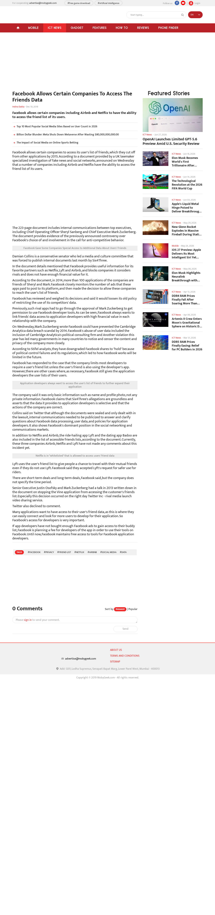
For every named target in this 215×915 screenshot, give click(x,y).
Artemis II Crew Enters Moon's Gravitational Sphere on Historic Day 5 (187, 322)
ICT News (54, 28)
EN (192, 15)
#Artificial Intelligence (108, 3)
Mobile (33, 28)
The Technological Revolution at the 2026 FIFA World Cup (187, 184)
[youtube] (183, 3)
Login (194, 2)
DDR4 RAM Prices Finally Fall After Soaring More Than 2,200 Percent (184, 299)
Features (99, 28)
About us (116, 650)
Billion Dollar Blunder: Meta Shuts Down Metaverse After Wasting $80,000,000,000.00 (65, 134)
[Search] (183, 15)
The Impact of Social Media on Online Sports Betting (45, 142)
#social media (108, 552)
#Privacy (49, 552)
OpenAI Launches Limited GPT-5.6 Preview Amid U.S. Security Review (171, 141)
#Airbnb (92, 552)
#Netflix (79, 552)
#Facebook (34, 552)
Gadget (77, 28)
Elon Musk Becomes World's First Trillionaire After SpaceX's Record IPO (185, 161)
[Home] (17, 27)
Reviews (143, 28)
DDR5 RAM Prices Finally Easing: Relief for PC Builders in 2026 (187, 345)
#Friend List (64, 552)
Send (125, 629)
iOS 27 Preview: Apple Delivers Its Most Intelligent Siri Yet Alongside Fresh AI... (186, 253)
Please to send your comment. (38, 620)
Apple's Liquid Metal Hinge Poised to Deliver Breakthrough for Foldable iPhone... (186, 207)
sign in (28, 620)
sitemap (115, 661)
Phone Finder (168, 28)
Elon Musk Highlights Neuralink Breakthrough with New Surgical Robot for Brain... (186, 276)
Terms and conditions (124, 656)
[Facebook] (177, 3)
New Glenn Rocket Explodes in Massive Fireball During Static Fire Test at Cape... (186, 230)
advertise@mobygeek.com (43, 3)
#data (123, 552)
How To (122, 28)
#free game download (79, 3)
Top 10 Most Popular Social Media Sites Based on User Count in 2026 (54, 126)
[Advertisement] (75, 63)
